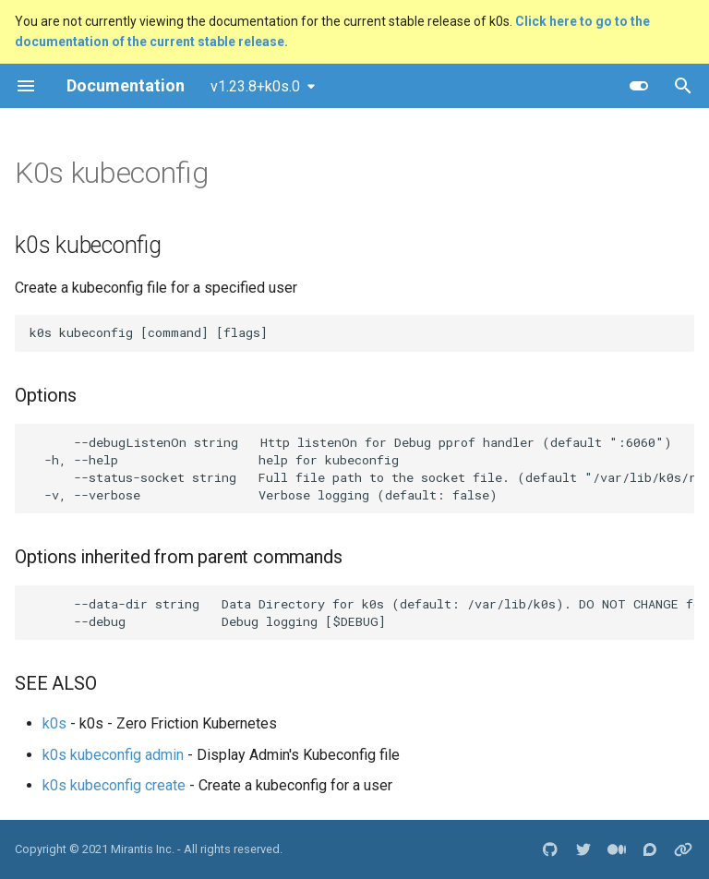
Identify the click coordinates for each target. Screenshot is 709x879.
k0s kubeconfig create (114, 785)
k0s (54, 723)
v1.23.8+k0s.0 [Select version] (255, 86)
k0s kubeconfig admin (113, 755)
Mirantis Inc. (142, 849)
